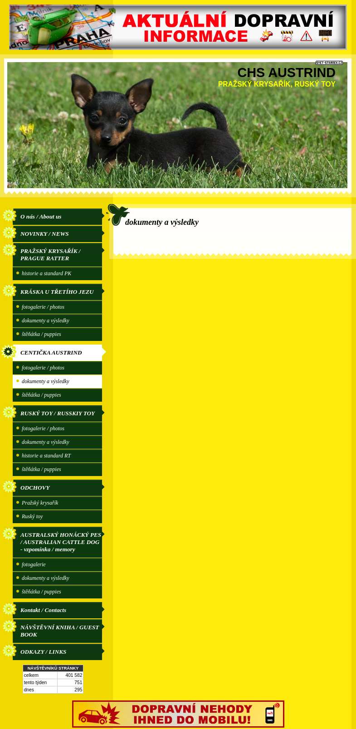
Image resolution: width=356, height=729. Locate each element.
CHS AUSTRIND (286, 72)
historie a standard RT (46, 455)
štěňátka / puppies (41, 334)
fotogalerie (34, 564)
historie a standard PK (46, 273)
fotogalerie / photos (43, 307)
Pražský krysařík (40, 503)
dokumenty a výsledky (45, 320)
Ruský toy (32, 516)
